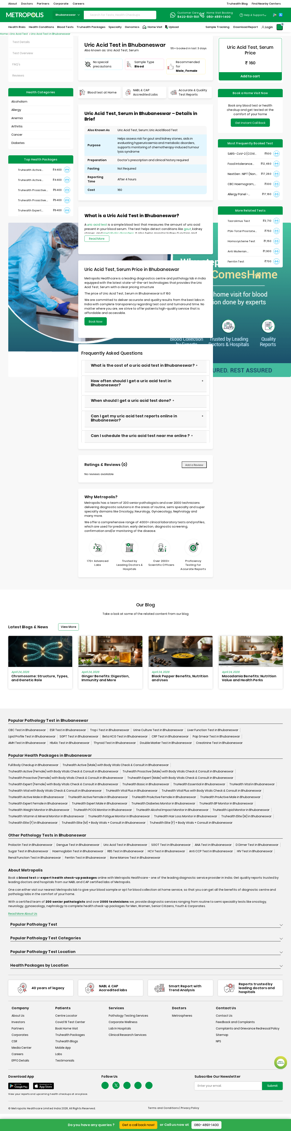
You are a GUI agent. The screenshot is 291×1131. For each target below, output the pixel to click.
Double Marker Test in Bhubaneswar (166, 743)
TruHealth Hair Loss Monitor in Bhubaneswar (185, 816)
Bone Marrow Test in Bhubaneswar (135, 858)
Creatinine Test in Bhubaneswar (219, 743)
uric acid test (97, 225)
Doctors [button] (27, 4)
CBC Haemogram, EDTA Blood (241, 179)
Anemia (17, 118)
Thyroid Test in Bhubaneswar (115, 743)
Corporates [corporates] (20, 1035)
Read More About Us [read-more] (22, 914)
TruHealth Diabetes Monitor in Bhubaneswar (163, 804)
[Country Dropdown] (253, 14)
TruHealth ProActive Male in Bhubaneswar (230, 797)
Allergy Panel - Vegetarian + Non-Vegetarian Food (241, 190)
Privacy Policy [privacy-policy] (190, 1108)
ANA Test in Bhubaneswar (213, 845)
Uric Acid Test (19, 34)
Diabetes (18, 143)
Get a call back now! (138, 1125)
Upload (172, 27)
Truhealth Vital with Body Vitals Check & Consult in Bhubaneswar (55, 791)
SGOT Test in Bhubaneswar (171, 845)
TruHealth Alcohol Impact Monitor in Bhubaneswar (172, 810)
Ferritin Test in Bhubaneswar (85, 858)
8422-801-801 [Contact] (188, 17)
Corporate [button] (61, 4)
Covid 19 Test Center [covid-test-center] (70, 1022)
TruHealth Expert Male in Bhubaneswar (99, 804)
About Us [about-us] (18, 1016)
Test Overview (22, 53)
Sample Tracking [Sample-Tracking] (217, 27)
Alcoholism (19, 101)
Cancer (16, 135)
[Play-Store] (275, 15)
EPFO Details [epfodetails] (20, 1061)
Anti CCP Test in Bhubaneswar (211, 851)
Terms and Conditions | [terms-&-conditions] (164, 1108)
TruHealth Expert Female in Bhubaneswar (38, 804)
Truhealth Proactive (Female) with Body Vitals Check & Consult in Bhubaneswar (65, 778)
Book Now (95, 322)
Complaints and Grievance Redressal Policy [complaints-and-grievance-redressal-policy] (247, 1029)
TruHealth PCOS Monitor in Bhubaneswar (102, 810)
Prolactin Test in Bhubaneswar (30, 845)
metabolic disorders (118, 233)
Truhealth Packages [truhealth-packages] (70, 1035)
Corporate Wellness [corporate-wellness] (123, 1022)
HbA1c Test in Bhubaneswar (69, 743)
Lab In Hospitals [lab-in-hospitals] (120, 1029)
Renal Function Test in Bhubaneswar (34, 858)
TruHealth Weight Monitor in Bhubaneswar (38, 810)
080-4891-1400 (206, 1125)
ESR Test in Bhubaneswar (68, 730)
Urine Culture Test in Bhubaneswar (158, 730)
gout (187, 229)
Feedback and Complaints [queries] (235, 1022)
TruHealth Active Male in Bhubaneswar (36, 797)
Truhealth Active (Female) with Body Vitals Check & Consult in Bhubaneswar (63, 772)
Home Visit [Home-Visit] (152, 27)
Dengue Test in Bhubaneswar (78, 845)
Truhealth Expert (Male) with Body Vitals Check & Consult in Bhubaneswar (180, 778)
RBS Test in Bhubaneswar (125, 851)
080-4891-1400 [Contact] (219, 17)
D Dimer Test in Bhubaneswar (257, 845)
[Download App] (18, 1086)
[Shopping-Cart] (280, 27)
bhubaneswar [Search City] (68, 15)
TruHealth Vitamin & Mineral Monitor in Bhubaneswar (46, 816)
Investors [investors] (18, 1022)
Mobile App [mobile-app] (63, 1048)
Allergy (16, 110)
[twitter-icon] (116, 1085)
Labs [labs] (58, 1054)
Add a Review (194, 465)
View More (68, 627)
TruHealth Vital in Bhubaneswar (252, 784)
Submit (272, 1086)
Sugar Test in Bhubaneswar (28, 851)
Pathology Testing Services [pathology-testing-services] (128, 1016)
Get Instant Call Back (250, 118)
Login (269, 27)
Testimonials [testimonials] (64, 1061)
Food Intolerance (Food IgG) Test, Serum (240, 159)
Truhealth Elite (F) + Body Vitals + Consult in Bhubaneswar (191, 823)
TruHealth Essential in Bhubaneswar (199, 784)
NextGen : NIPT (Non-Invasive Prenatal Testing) (242, 169)
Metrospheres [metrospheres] (182, 1016)
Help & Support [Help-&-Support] (254, 15)
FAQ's (16, 64)
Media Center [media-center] (21, 1048)
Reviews (18, 75)
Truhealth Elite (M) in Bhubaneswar (246, 816)
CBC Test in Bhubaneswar (27, 730)
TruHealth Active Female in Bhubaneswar (98, 797)
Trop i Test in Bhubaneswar (109, 730)
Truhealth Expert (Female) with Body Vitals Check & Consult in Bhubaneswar (63, 784)
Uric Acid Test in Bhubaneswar (50, 34)
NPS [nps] (218, 1041)
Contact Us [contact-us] (224, 1016)
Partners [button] (43, 4)
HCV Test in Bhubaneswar (166, 851)
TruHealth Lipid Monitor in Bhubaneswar (241, 810)
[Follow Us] (105, 1085)
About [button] (12, 4)
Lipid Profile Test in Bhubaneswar (31, 737)
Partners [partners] (18, 1029)
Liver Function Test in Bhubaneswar (212, 730)
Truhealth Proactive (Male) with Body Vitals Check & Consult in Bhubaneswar (178, 772)
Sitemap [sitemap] (222, 1035)
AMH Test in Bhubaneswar (27, 743)
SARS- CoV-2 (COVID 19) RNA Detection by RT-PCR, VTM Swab (242, 149)
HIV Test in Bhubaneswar (255, 851)
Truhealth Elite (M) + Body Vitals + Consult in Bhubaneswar (104, 823)
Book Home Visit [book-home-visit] (66, 1029)
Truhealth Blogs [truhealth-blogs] (66, 1041)
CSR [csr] (14, 1041)
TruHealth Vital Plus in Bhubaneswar (132, 791)
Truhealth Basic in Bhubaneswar (145, 784)
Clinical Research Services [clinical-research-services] (128, 1035)
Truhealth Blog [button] (237, 4)
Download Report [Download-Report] (245, 27)
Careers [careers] (17, 1054)
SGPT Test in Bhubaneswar (79, 737)
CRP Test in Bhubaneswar (170, 737)
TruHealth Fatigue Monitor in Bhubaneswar (119, 816)
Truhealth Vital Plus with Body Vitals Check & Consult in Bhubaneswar (211, 791)
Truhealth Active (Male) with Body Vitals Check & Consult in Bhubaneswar (116, 765)
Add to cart (250, 74)
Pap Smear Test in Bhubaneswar (216, 737)
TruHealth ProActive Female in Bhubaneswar (164, 797)
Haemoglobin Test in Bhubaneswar (77, 851)
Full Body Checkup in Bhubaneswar (33, 765)
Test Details (21, 42)
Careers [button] (78, 4)
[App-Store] (281, 15)
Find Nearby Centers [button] (266, 4)
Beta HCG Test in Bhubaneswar (125, 737)
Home (4, 34)
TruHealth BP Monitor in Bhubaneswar (226, 804)
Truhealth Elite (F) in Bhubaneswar (33, 823)
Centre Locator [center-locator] (66, 1016)
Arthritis (17, 126)
